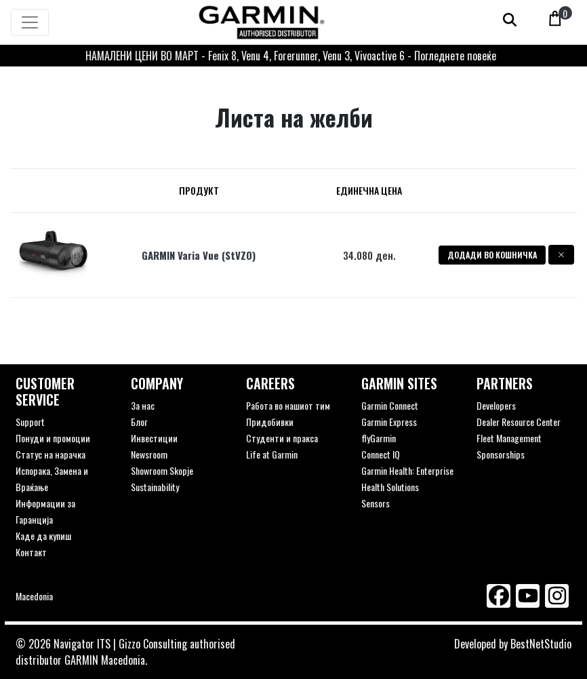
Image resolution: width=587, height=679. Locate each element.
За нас (143, 405)
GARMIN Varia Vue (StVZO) (199, 255)
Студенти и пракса (282, 438)
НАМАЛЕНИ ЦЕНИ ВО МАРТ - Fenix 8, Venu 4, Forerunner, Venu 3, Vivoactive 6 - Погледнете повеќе (290, 55)
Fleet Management (509, 438)
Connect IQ (380, 454)
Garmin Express (389, 421)
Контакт (31, 552)
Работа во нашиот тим (288, 405)
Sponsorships (501, 454)
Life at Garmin (272, 454)
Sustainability (155, 487)
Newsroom (149, 454)
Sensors (375, 503)
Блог (139, 421)
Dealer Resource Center (519, 421)
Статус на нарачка (50, 454)
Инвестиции (154, 438)
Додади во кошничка (492, 254)
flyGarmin (378, 438)
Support (30, 421)
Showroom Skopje (162, 470)
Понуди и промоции (53, 438)
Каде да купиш (43, 535)
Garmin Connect (389, 405)
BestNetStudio (540, 644)
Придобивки (270, 421)
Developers (496, 405)
